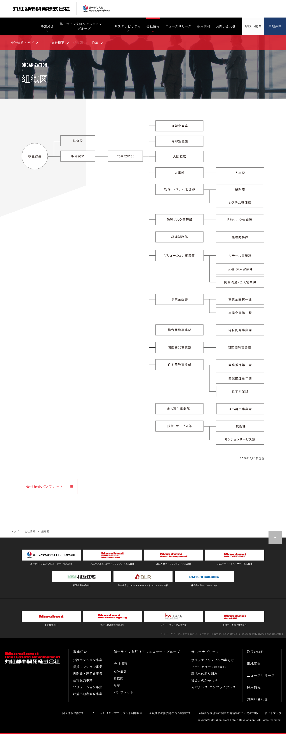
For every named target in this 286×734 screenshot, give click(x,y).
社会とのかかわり (204, 680)
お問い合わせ (257, 699)
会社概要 (120, 672)
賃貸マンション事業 (88, 667)
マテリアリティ (208, 667)
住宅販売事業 (83, 680)
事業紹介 (80, 652)
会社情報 (121, 663)
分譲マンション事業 (88, 660)
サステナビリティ (205, 652)
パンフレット (123, 692)
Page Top (275, 537)
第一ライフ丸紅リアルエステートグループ (147, 652)
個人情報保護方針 (73, 713)
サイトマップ (273, 713)
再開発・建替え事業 (88, 673)
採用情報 (254, 687)
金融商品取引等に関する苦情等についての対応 (228, 713)
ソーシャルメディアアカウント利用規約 (117, 713)
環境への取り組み (204, 673)
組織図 (119, 678)
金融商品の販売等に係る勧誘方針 (170, 713)
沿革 (117, 685)
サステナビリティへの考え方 (212, 660)
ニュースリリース (261, 675)
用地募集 (254, 663)
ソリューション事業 (88, 687)
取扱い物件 (255, 652)
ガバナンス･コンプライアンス (213, 687)
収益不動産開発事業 (88, 694)
